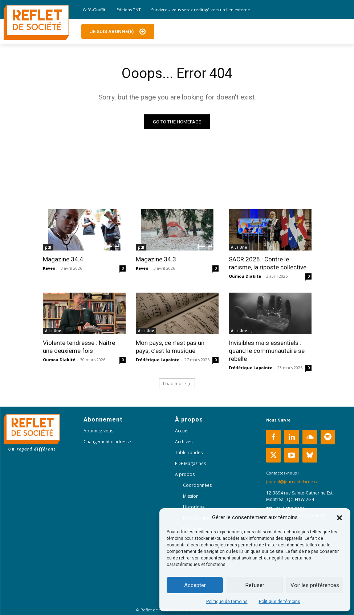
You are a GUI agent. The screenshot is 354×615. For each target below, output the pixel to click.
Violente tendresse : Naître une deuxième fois (79, 346)
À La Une (239, 247)
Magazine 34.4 (63, 259)
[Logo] (36, 22)
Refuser (254, 585)
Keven (49, 268)
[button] (339, 517)
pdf (48, 247)
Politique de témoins (227, 601)
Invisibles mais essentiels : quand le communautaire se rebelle (267, 350)
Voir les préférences (314, 585)
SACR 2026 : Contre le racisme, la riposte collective (267, 263)
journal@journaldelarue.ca (292, 481)
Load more (177, 383)
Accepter (195, 585)
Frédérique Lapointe (157, 359)
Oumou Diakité (245, 276)
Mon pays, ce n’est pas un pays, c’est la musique (170, 346)
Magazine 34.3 (156, 259)
